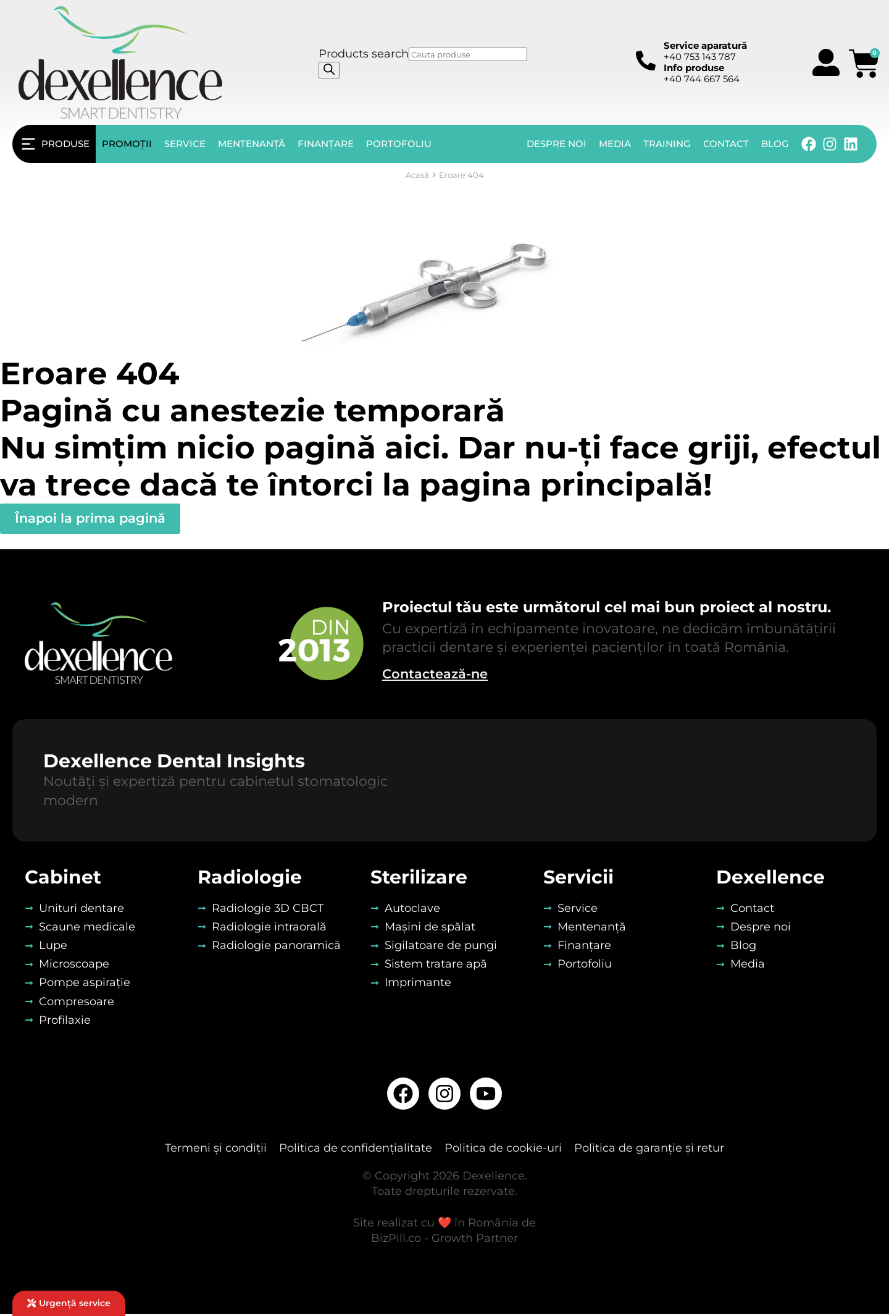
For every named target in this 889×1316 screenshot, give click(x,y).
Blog (775, 144)
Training (667, 144)
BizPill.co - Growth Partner (444, 1240)
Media (615, 144)
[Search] (329, 70)
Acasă (417, 175)
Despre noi (556, 144)
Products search (364, 54)
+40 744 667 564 (702, 73)
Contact (726, 144)
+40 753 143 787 (705, 51)
